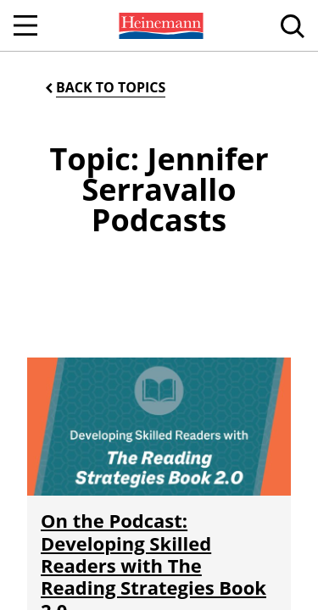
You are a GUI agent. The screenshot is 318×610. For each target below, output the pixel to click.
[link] (159, 25)
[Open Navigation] (25, 25)
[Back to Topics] (104, 88)
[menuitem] (159, 25)
